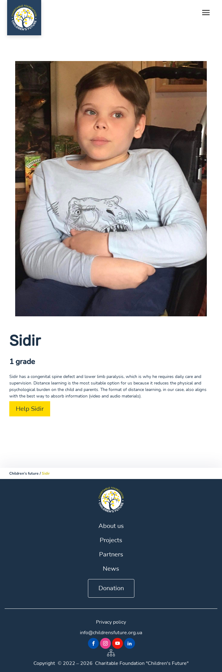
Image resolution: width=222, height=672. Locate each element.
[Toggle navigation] (206, 13)
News (111, 568)
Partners (111, 554)
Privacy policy (111, 622)
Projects (111, 540)
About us (111, 526)
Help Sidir (30, 409)
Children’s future (24, 473)
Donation (111, 588)
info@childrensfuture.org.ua (111, 632)
